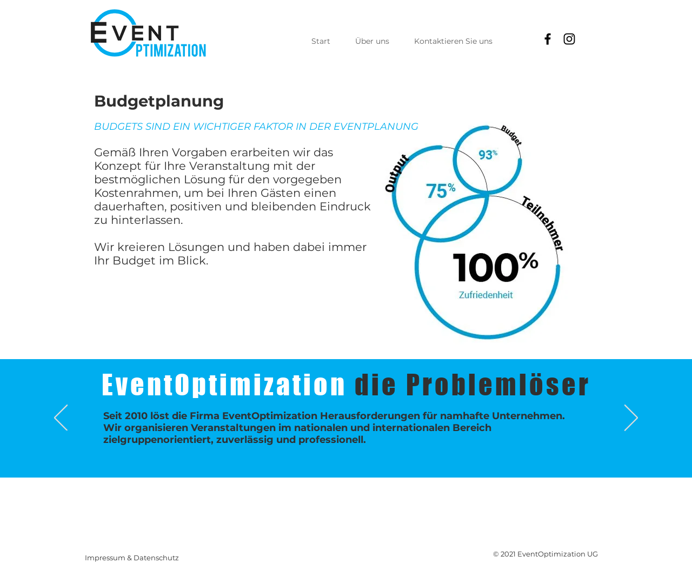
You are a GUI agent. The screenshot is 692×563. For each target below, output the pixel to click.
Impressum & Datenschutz (132, 557)
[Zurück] (61, 419)
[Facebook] (547, 39)
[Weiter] (631, 419)
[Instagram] (569, 39)
